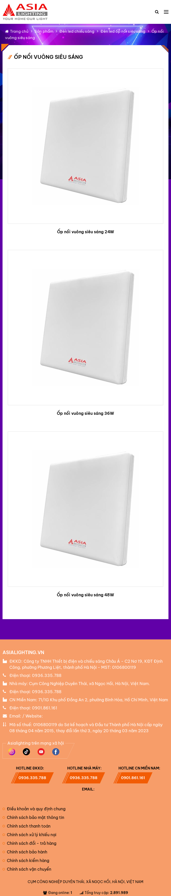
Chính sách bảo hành (25, 851)
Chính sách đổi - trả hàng (29, 843)
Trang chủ (16, 31)
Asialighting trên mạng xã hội (35, 743)
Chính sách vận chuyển (27, 869)
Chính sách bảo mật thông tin (33, 817)
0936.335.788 (46, 675)
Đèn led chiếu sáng (76, 31)
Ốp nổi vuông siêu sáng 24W (85, 231)
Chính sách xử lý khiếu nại (29, 834)
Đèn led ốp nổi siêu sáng (122, 31)
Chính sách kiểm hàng (26, 860)
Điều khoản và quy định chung (34, 808)
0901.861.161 (44, 707)
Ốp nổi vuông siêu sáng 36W (85, 413)
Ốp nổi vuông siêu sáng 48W (85, 594)
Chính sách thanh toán (26, 826)
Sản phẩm (44, 31)
